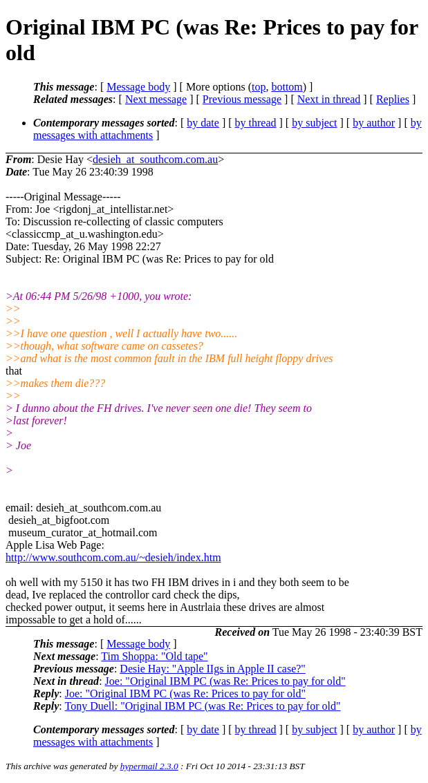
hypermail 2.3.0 (149, 766)
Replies (392, 99)
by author (374, 123)
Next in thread (329, 99)
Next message (156, 99)
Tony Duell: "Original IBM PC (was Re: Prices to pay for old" (202, 706)
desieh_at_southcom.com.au (155, 159)
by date (203, 123)
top (259, 87)
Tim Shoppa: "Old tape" (154, 656)
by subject (314, 123)
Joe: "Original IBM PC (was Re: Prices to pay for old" (225, 681)
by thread (256, 123)
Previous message (242, 99)
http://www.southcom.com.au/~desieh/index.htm (113, 557)
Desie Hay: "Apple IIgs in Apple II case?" (213, 668)
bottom (286, 87)
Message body (138, 87)
